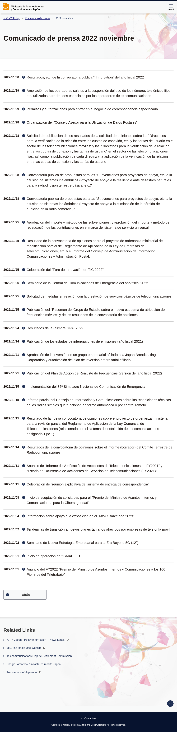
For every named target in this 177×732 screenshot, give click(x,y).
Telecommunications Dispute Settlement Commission (39, 656)
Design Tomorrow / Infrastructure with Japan (34, 664)
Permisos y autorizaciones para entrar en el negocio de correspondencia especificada (92, 109)
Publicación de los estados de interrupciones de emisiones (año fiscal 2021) (85, 341)
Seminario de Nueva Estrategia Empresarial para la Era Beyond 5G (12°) (82, 543)
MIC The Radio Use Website (26, 647)
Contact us (90, 718)
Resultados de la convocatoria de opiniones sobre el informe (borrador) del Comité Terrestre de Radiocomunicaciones (99, 449)
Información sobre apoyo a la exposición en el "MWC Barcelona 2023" (80, 516)
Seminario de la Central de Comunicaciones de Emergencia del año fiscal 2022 (87, 283)
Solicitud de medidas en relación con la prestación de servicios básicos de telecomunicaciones (99, 296)
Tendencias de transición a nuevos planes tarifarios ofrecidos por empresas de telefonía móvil (98, 529)
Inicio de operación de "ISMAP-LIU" (54, 556)
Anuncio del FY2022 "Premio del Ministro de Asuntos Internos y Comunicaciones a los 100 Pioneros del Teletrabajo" (96, 571)
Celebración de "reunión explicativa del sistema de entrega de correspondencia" (88, 484)
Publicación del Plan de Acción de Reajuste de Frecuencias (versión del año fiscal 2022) (94, 373)
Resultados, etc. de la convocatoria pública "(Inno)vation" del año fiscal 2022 (85, 77)
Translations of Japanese (24, 672)
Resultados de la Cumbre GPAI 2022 (55, 328)
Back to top (170, 704)
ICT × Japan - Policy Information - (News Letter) (38, 639)
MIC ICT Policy (11, 18)
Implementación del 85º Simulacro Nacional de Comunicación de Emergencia (86, 386)
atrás (26, 595)
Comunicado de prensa (37, 18)
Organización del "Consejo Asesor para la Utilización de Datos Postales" (82, 122)
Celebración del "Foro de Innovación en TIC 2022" (65, 270)
